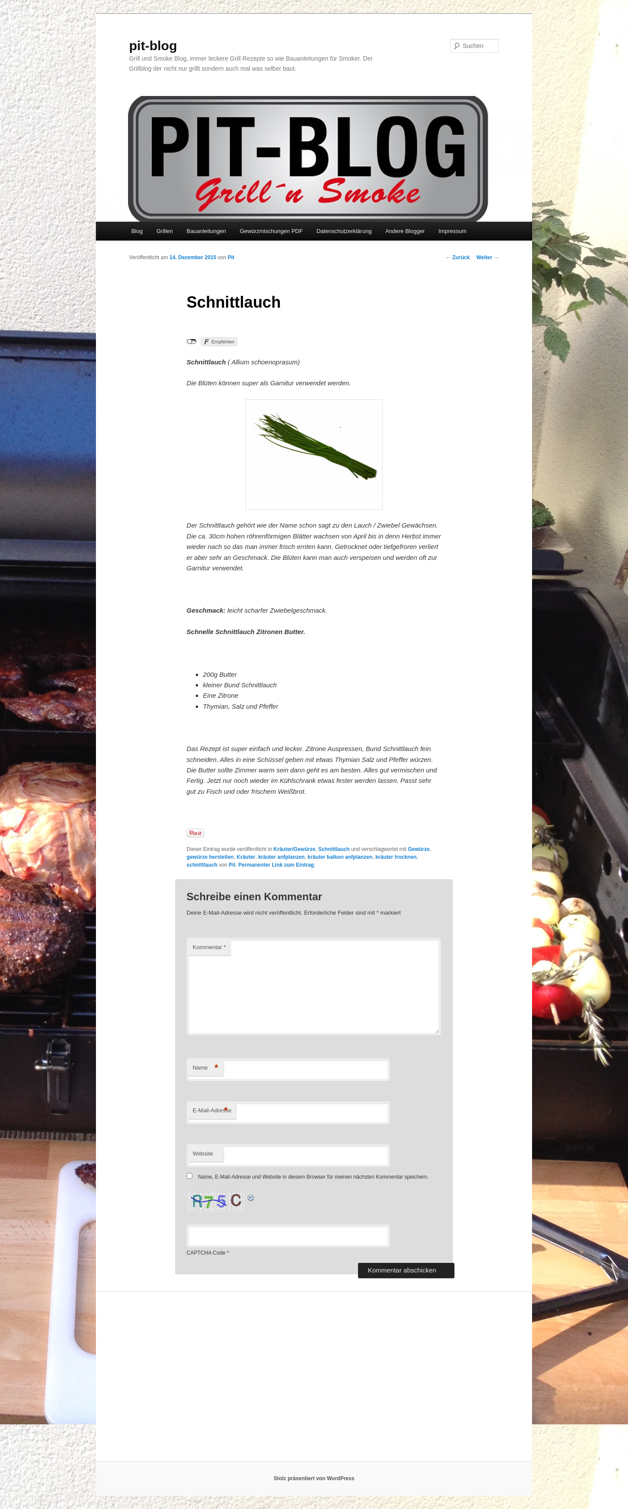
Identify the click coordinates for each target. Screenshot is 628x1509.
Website (203, 1153)
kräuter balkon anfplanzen (339, 857)
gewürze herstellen (210, 857)
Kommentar (209, 947)
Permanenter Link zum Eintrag (276, 865)
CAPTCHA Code (206, 1253)
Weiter (487, 257)
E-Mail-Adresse (212, 1110)
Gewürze (419, 849)
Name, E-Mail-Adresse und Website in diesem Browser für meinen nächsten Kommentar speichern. (313, 1177)
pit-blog (153, 45)
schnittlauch (202, 865)
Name (205, 1068)
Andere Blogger (405, 231)
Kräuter (246, 857)
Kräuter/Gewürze (294, 849)
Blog (137, 231)
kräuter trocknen (396, 857)
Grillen (165, 231)
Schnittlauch (334, 849)
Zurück (458, 257)
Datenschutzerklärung (344, 231)
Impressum (452, 231)
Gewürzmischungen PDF (271, 231)
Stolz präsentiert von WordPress (313, 1478)
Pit (231, 257)
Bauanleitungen (206, 231)
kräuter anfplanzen (281, 857)
